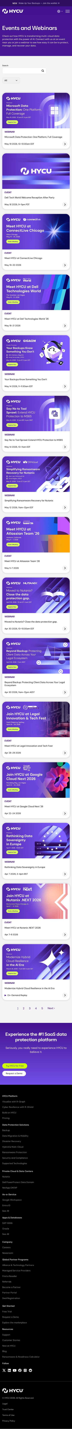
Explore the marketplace (14, 1322)
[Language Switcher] (60, 11)
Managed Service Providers (16, 1270)
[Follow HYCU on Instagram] (25, 1371)
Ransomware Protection (14, 1152)
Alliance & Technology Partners (18, 1265)
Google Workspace (12, 1199)
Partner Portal (9, 1292)
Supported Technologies (14, 1163)
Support (6, 1334)
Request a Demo (14, 1073)
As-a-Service (9, 1194)
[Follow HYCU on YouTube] (14, 1371)
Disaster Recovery (11, 1141)
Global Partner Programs (15, 1259)
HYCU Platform (9, 1096)
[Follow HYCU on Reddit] (30, 1371)
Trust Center (8, 1409)
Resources (7, 1329)
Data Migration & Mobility (15, 1135)
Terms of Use (8, 1415)
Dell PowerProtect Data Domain (18, 1182)
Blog (4, 1351)
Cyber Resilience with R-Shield (17, 1107)
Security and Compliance (15, 1157)
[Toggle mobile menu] (67, 11)
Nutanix (6, 1176)
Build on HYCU (9, 1112)
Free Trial (7, 1311)
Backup (6, 1130)
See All (5, 1210)
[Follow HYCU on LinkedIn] (9, 1371)
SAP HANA (7, 1223)
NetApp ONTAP (9, 1187)
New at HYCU (8, 1345)
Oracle (5, 1228)
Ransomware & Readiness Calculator (21, 1356)
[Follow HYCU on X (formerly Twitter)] (4, 1371)
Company (7, 1242)
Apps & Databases (12, 1217)
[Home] (13, 11)
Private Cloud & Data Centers (17, 1171)
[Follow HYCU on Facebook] (20, 1371)
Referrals (6, 1281)
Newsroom (7, 1253)
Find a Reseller (9, 1276)
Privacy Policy (8, 1421)
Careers (6, 1247)
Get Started (8, 1306)
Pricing (6, 1118)
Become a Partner (11, 1287)
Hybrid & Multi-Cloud (12, 1146)
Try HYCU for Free (15, 1065)
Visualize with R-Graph (13, 1101)
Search (5, 66)
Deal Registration (11, 1298)
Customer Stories (11, 1340)
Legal (4, 1403)
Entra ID (6, 1205)
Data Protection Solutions (15, 1124)
